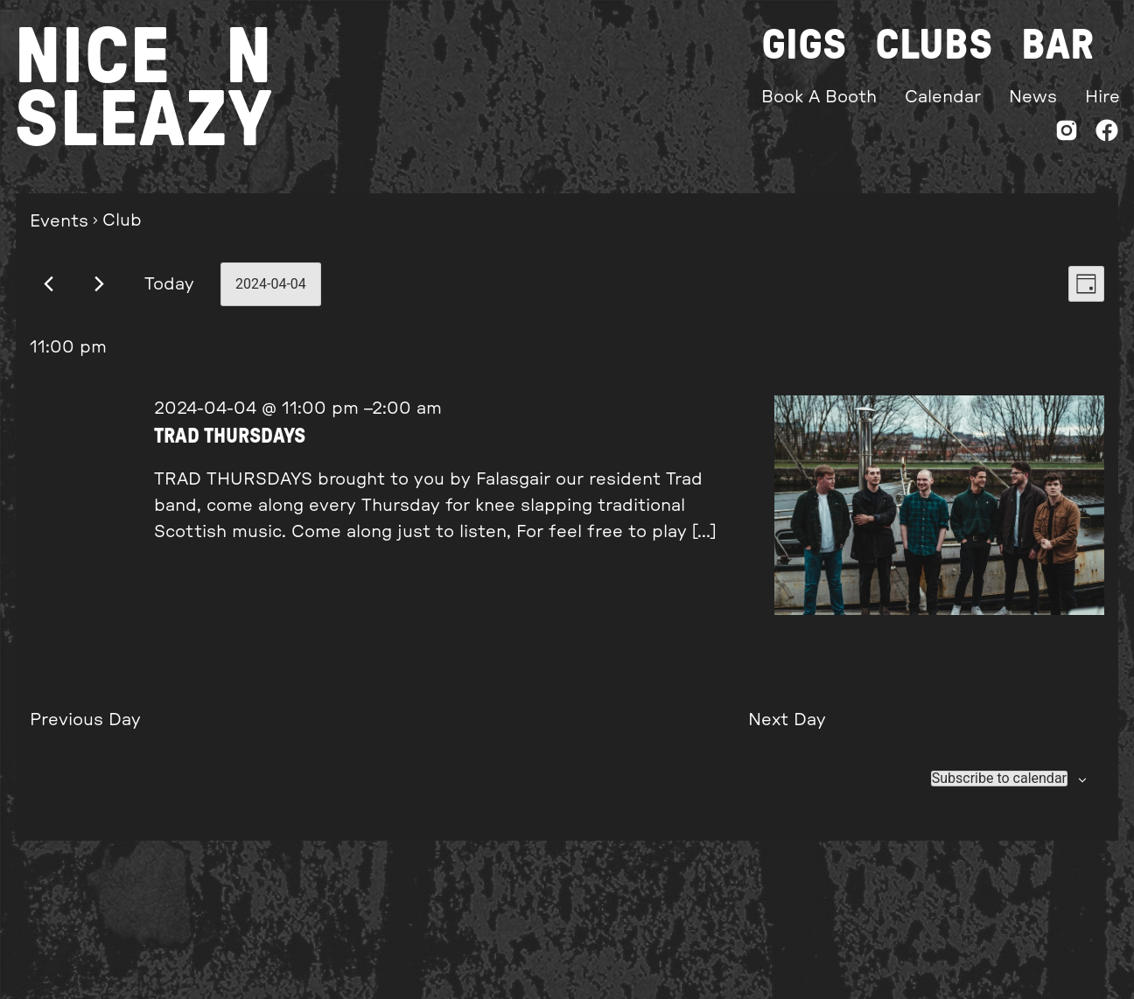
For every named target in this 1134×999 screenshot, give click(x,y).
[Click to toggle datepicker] (270, 284)
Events (59, 221)
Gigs (804, 45)
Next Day (787, 720)
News (1033, 97)
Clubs (934, 45)
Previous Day (85, 720)
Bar (1057, 45)
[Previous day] (48, 284)
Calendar (943, 97)
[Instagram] (1067, 134)
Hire (1102, 97)
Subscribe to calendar (999, 778)
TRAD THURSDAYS (229, 436)
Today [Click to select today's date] (169, 284)
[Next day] (99, 284)
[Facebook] (1107, 134)
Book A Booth (819, 97)
